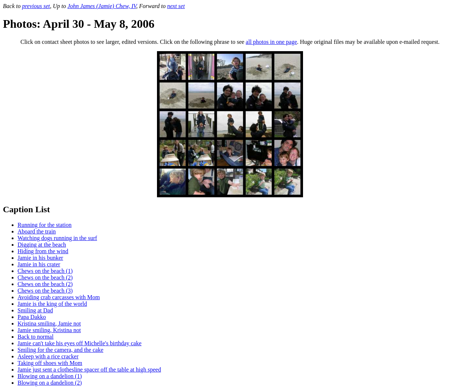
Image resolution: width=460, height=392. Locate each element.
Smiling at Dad (35, 310)
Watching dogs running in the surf (57, 238)
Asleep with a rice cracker (48, 356)
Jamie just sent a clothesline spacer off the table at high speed (89, 369)
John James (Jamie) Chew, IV (102, 6)
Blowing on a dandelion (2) (50, 383)
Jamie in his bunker (40, 258)
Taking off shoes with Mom (50, 363)
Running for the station (45, 225)
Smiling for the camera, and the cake (60, 350)
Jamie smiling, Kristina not (49, 330)
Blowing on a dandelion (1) (50, 376)
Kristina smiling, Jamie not (49, 323)
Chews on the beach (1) (45, 271)
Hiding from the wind (43, 251)
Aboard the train (37, 231)
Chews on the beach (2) (45, 277)
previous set (36, 6)
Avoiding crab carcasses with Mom (59, 297)
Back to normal (36, 337)
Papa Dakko (32, 317)
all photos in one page (271, 42)
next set (176, 6)
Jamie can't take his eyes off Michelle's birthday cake (80, 343)
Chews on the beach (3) (45, 291)
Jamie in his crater (39, 264)
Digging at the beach (42, 244)
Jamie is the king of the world (52, 304)
